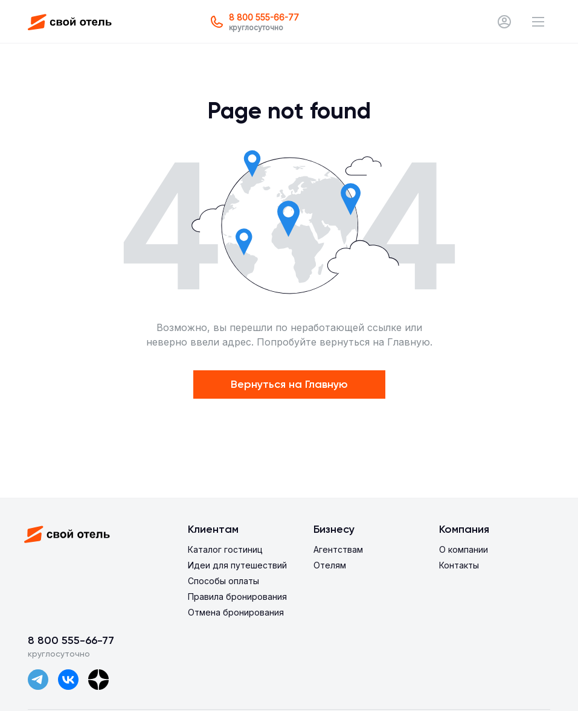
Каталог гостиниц (225, 549)
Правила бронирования (237, 596)
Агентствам (338, 549)
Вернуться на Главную (289, 384)
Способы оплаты (223, 581)
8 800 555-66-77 (71, 640)
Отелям (329, 565)
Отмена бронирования (236, 612)
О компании (463, 549)
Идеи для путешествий (237, 565)
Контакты (459, 565)
